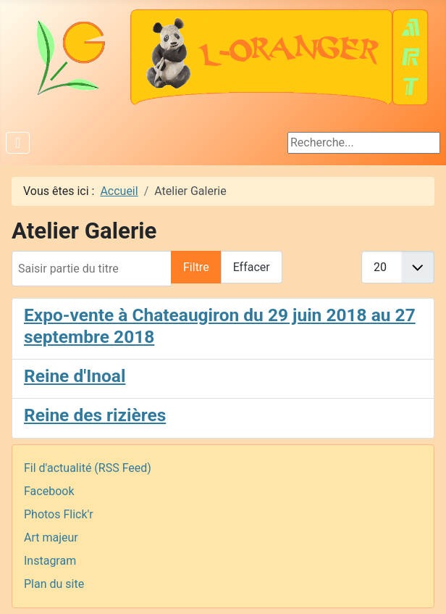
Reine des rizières (95, 415)
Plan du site (54, 584)
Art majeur (51, 537)
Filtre (196, 267)
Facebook (49, 491)
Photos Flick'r (58, 514)
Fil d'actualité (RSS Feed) (87, 468)
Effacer (251, 267)
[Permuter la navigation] (18, 143)
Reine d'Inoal (74, 375)
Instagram (50, 561)
